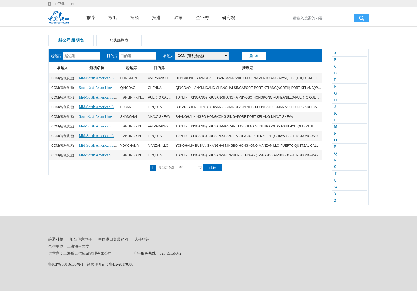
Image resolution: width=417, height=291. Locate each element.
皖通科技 (55, 239)
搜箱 (134, 17)
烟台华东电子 (81, 239)
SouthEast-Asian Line (95, 88)
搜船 (112, 17)
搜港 (156, 17)
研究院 (228, 17)
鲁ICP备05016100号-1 (65, 264)
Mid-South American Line (98, 78)
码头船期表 (119, 40)
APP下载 (58, 4)
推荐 (90, 17)
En (72, 4)
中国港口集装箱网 (113, 239)
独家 (178, 17)
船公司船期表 (71, 40)
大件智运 (142, 239)
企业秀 (202, 17)
